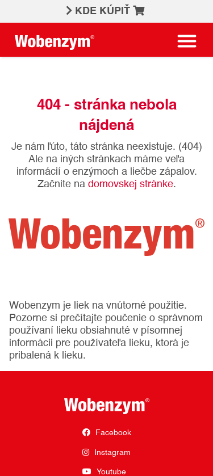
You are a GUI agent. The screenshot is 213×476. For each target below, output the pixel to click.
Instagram (106, 452)
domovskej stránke (130, 184)
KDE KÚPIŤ (109, 10)
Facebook (106, 432)
